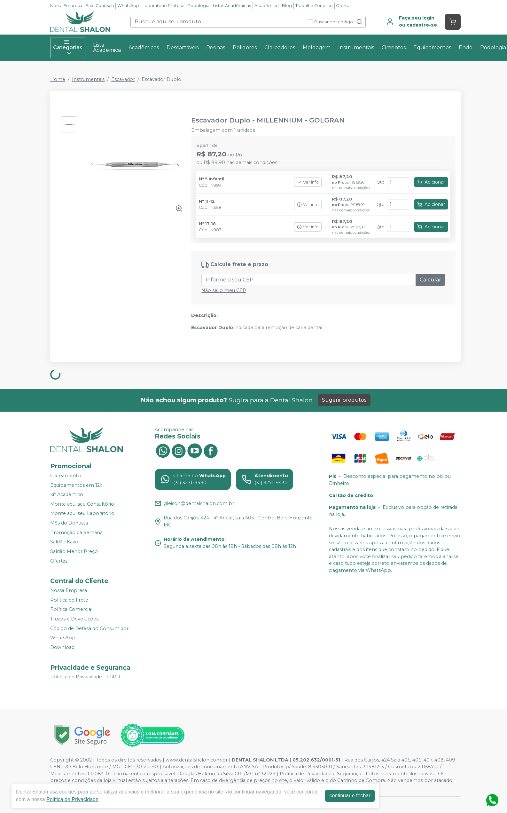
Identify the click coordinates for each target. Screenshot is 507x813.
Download (62, 647)
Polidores (245, 47)
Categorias (67, 48)
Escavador (123, 79)
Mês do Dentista (69, 523)
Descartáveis (183, 47)
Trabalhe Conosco (314, 5)
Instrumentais (356, 47)
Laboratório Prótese (163, 5)
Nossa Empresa (66, 5)
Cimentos (394, 47)
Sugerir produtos (344, 400)
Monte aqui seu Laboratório (82, 514)
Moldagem (317, 47)
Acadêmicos (144, 47)
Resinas (215, 47)
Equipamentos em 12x (76, 485)
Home (57, 79)
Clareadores (279, 47)
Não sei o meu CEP (223, 290)
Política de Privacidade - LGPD (85, 677)
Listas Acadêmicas (232, 5)
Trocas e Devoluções (74, 619)
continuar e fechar (349, 795)
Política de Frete (69, 600)
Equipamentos (432, 47)
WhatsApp (128, 5)
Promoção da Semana (76, 532)
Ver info (308, 182)
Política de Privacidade (72, 799)
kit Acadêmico (66, 494)
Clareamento (65, 475)
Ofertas (343, 5)
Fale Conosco (100, 5)
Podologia (198, 5)
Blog (287, 5)
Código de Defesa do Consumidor (89, 628)
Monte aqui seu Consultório (82, 504)
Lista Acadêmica (107, 47)
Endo (465, 47)
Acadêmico (266, 5)
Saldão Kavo (64, 542)
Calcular (430, 280)
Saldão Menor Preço (74, 551)
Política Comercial (71, 609)
